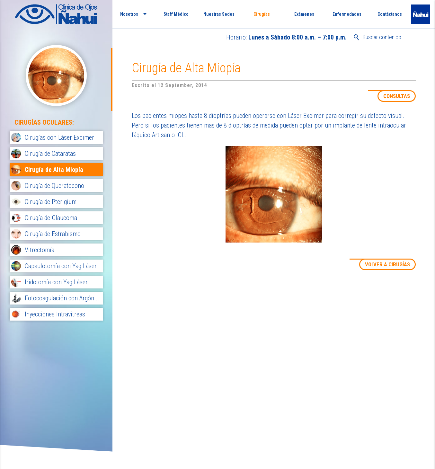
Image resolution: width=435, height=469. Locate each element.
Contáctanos (389, 14)
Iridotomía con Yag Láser (56, 282)
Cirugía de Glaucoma (51, 218)
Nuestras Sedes (219, 14)
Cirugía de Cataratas (50, 153)
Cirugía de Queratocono (54, 186)
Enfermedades (347, 14)
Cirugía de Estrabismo (53, 234)
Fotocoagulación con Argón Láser (63, 298)
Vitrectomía (39, 250)
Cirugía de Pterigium (50, 202)
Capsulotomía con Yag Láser (61, 266)
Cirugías (261, 14)
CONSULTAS (396, 96)
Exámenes (304, 14)
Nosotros (129, 14)
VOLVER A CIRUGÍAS (387, 264)
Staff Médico (176, 14)
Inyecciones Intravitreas (55, 314)
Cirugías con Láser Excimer (59, 137)
